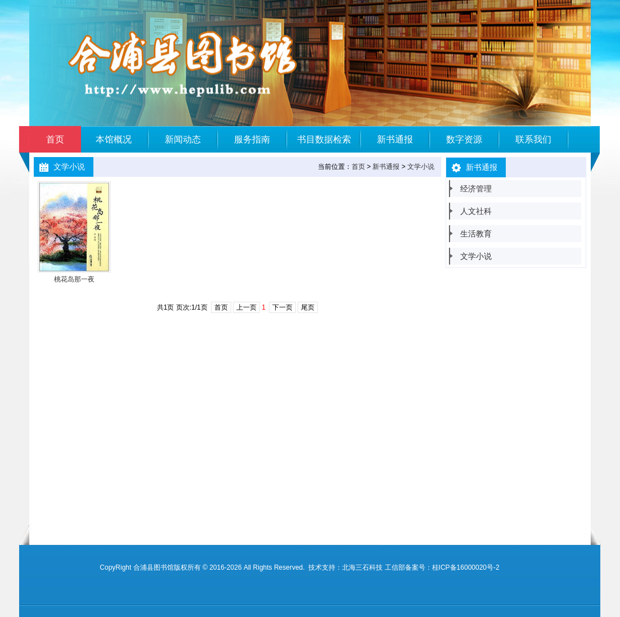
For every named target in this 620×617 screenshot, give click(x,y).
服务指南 (252, 139)
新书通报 (395, 139)
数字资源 (464, 139)
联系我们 (533, 139)
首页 (55, 139)
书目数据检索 (324, 139)
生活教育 (476, 233)
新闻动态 (183, 139)
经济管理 (476, 188)
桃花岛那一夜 (74, 279)
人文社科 (476, 211)
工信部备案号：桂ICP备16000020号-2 (442, 567)
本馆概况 (114, 139)
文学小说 (420, 167)
